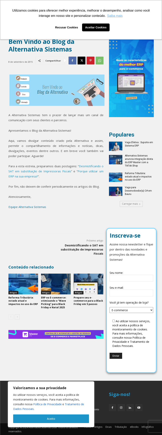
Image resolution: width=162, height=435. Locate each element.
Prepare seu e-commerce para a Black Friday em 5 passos (88, 301)
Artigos (13, 292)
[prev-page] (10, 316)
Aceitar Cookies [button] (96, 27)
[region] (51, 404)
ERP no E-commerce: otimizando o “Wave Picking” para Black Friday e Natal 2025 (53, 302)
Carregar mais (131, 203)
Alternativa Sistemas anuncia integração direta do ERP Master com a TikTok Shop (139, 160)
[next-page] (17, 316)
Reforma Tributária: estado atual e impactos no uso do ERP (138, 176)
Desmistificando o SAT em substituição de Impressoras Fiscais (82, 249)
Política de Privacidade (47, 404)
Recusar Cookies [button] (66, 27)
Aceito (51, 419)
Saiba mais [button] (115, 15)
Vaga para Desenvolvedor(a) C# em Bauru (138, 190)
